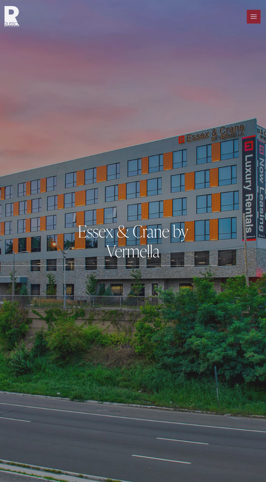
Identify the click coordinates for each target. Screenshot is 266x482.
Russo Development (10, 16)
